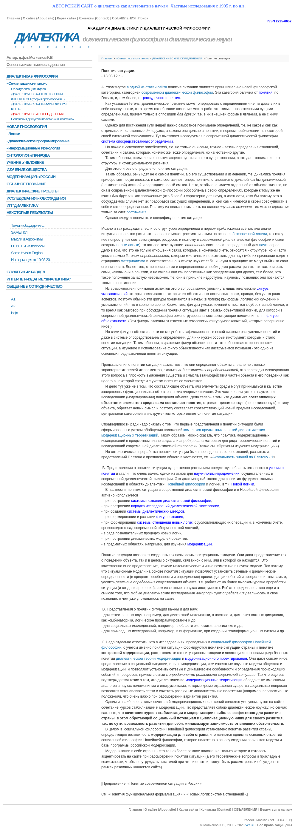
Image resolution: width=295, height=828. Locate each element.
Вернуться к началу (276, 809)
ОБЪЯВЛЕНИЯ (124, 18)
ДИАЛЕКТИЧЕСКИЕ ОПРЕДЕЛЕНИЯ (177, 58)
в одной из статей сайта (147, 87)
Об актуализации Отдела (28, 89)
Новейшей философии (186, 484)
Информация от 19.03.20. (30, 260)
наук (263, 245)
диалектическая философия (123, 39)
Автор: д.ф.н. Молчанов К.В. (30, 57)
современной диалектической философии (177, 92)
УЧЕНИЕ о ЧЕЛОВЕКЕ (25, 162)
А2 (13, 306)
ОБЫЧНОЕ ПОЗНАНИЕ (26, 184)
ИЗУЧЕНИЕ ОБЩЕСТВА (27, 169)
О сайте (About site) (38, 18)
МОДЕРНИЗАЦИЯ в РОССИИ (31, 177)
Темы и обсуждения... (27, 225)
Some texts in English (26, 253)
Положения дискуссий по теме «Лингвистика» (42, 119)
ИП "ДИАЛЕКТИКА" (23, 205)
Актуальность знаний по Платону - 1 (243, 457)
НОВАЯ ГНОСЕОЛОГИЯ (27, 126)
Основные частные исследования (36, 64)
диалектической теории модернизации (148, 658)
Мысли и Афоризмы (27, 239)
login (14, 313)
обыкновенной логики (249, 234)
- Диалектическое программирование (38, 141)
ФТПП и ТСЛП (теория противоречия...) (37, 99)
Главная (13, 18)
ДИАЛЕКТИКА (47, 37)
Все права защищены (274, 825)
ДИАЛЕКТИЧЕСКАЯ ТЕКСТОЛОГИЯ (37, 94)
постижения (136, 212)
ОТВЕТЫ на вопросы (27, 246)
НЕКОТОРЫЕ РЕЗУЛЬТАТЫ (30, 212)
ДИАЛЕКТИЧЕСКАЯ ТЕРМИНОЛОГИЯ (38, 104)
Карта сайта (66, 18)
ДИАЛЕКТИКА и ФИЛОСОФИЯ (32, 76)
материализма (133, 261)
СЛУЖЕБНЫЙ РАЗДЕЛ (26, 272)
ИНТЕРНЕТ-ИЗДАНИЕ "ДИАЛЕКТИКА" (39, 279)
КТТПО (16, 109)
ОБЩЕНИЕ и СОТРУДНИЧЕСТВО (34, 286)
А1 (13, 299)
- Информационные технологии (33, 148)
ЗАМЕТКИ (19, 232)
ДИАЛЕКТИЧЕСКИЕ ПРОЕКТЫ (32, 191)
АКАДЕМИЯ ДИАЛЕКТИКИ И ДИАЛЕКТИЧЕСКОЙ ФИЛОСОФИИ (148, 28)
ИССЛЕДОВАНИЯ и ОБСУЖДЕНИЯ (36, 198)
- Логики (13, 134)
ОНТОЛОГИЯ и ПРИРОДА (28, 155)
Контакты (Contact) (94, 18)
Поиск (143, 18)
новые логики (128, 245)
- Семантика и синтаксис (132, 58)
